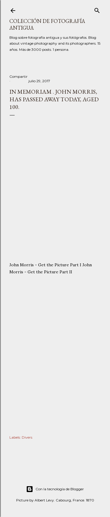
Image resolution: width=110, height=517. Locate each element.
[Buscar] (97, 9)
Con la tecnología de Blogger (55, 489)
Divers (27, 437)
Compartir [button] (18, 76)
